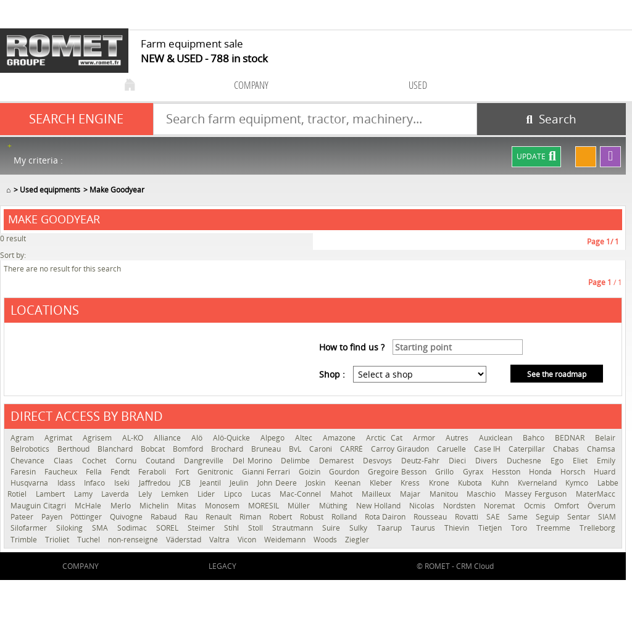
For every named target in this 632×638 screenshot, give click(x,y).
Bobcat (154, 449)
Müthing (334, 505)
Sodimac (133, 528)
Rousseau (431, 517)
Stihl (233, 528)
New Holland (379, 505)
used (418, 85)
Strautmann (294, 528)
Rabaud (164, 517)
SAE (494, 517)
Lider (208, 494)
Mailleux (378, 494)
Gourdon (345, 471)
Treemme (554, 528)
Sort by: (13, 255)
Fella (95, 471)
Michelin (155, 505)
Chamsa (601, 449)
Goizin (311, 471)
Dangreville (205, 460)
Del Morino (254, 460)
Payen (52, 517)
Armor (426, 438)
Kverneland (539, 483)
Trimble (24, 539)
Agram (24, 438)
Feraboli (153, 471)
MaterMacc (595, 494)
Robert (281, 517)
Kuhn (501, 483)
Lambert (52, 494)
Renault (219, 517)
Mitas (188, 505)
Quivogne (127, 517)
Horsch (574, 471)
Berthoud (74, 449)
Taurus (424, 528)
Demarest (338, 460)
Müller (300, 505)
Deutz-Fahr (422, 460)
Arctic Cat (386, 438)
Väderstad (184, 539)
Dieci (459, 460)
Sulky (359, 528)
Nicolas (423, 505)
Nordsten (460, 505)
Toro (520, 528)
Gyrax (474, 471)
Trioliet (58, 539)
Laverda (116, 494)
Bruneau (267, 449)
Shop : (332, 374)
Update (536, 157)
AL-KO (135, 438)
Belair (605, 438)
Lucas (262, 494)
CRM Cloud (475, 566)
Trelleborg (597, 528)
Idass (67, 483)
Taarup (391, 528)
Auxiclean (498, 438)
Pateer (22, 517)
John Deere (278, 483)
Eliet (582, 460)
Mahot (343, 494)
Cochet (95, 460)
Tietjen (491, 528)
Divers (488, 460)
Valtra (220, 539)
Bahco (536, 438)
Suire (332, 528)
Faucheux (62, 471)
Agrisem (99, 438)
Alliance (169, 438)
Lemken (176, 494)
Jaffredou (156, 483)
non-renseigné (134, 539)
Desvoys (379, 460)
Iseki (123, 483)
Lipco (234, 494)
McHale (89, 505)
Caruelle (452, 449)
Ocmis (536, 505)
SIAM (607, 517)
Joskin (317, 483)
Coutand (162, 460)
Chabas (567, 449)
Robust (312, 517)
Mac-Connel (302, 494)
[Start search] (551, 119)
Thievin (458, 528)
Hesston (507, 471)
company (251, 85)
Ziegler (357, 539)
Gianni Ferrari (267, 471)
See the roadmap (556, 374)
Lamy (85, 494)
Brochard (228, 449)
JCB (186, 483)
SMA (101, 528)
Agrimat (60, 438)
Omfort (567, 505)
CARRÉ (352, 449)
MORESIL (264, 505)
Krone (440, 483)
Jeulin (240, 483)
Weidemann (285, 539)
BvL (296, 449)
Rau (192, 517)
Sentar (579, 517)
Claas (65, 460)
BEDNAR (572, 438)
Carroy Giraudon (400, 449)
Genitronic (217, 471)
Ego (559, 460)
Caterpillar (528, 449)
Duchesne (525, 460)
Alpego (274, 438)
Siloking (71, 528)
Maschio (483, 494)
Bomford (189, 449)
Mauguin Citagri (39, 505)
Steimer (203, 528)
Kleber (382, 483)
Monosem (223, 505)
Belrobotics (30, 449)
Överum (601, 505)
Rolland (345, 517)
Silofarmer (30, 528)
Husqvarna (30, 483)
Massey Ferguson (537, 494)
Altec (306, 438)
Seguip (548, 517)
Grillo (445, 471)
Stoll (257, 528)
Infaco (96, 483)
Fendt (121, 471)
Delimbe (297, 460)
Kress (412, 483)
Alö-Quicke (233, 438)
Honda (541, 471)
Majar (411, 494)
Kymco (578, 483)
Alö (199, 438)
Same (519, 517)
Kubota (471, 483)
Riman (251, 517)
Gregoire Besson (398, 471)
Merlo (121, 505)
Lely (146, 494)
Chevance (29, 460)
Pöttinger (87, 517)
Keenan (349, 483)
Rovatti (467, 517)
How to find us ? (352, 347)
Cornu (127, 460)
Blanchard (116, 449)
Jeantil (212, 483)
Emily (606, 460)
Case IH (488, 449)
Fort (183, 471)
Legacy (222, 566)
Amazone (341, 438)
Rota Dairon (386, 517)
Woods (326, 539)
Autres (459, 438)
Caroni (321, 449)
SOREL (168, 528)
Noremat (500, 505)
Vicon (248, 539)
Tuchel (89, 539)
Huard (604, 471)
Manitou (445, 494)
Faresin (24, 471)
